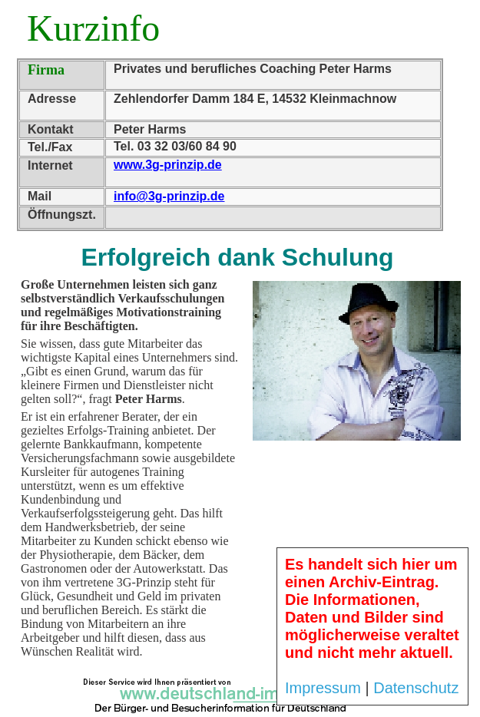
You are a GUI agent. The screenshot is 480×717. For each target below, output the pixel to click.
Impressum (323, 687)
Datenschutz (415, 687)
